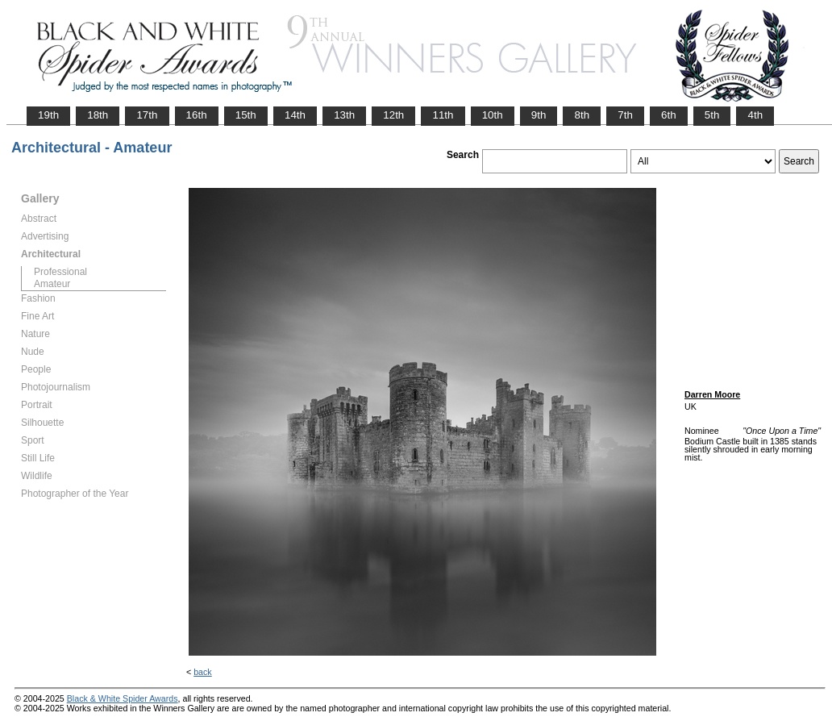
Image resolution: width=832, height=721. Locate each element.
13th (344, 115)
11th (442, 115)
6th (668, 115)
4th (755, 115)
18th (97, 115)
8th (581, 115)
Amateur (52, 284)
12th (393, 115)
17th (146, 115)
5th (712, 115)
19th (48, 115)
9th (538, 115)
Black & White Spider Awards (122, 698)
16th (196, 115)
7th (625, 115)
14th (295, 115)
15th (246, 115)
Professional (60, 271)
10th (492, 115)
